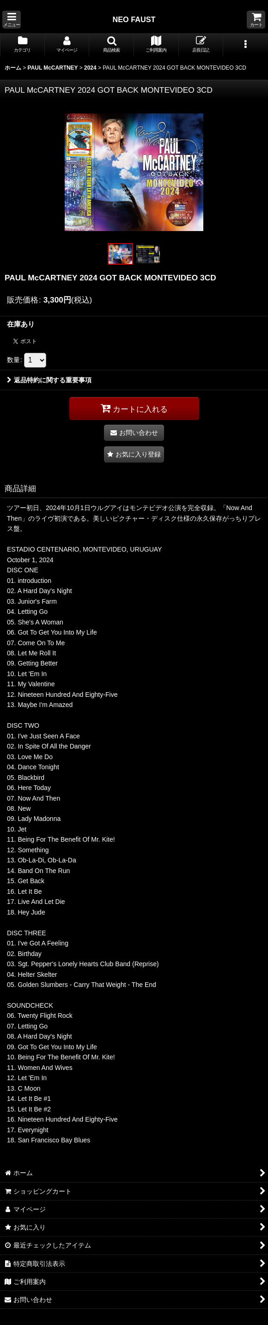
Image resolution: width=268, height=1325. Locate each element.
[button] (11, 20)
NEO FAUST (133, 19)
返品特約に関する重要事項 (49, 380)
